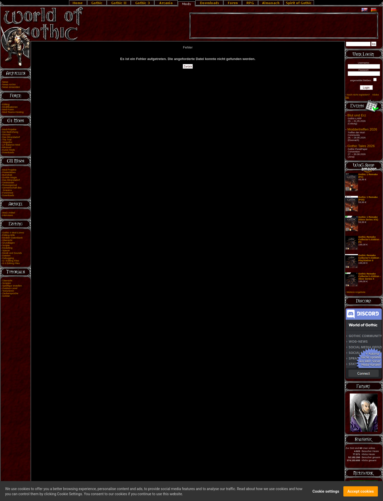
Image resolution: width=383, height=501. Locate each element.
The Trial (7, 139)
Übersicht (7, 240)
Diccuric (6, 134)
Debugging (8, 258)
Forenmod (7, 193)
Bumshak (7, 175)
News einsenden (11, 87)
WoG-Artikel (8, 212)
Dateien (6, 255)
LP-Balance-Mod (11, 145)
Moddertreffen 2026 (362, 129)
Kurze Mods (8, 150)
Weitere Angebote (355, 292)
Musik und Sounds (12, 253)
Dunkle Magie (9, 177)
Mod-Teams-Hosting (13, 112)
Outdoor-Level (9, 288)
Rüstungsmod (9, 185)
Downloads (8, 152)
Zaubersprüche (10, 293)
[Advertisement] (284, 25)
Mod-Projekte (9, 129)
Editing (6, 104)
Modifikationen (10, 107)
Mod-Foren (8, 109)
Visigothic (7, 142)
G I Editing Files (10, 260)
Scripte (6, 245)
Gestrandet (8, 182)
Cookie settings (325, 494)
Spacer (6, 250)
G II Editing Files (11, 263)
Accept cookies (360, 494)
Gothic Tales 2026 (361, 146)
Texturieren (8, 291)
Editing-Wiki (8, 235)
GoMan (6, 296)
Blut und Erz (356, 115)
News (5, 82)
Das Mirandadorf (11, 137)
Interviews (7, 215)
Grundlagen (8, 243)
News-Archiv (9, 84)
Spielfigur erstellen (12, 285)
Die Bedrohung (10, 132)
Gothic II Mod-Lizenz (13, 232)
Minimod (6, 147)
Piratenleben (9, 172)
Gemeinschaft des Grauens (11, 189)
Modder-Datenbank (12, 237)
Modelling (7, 248)
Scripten (6, 283)
